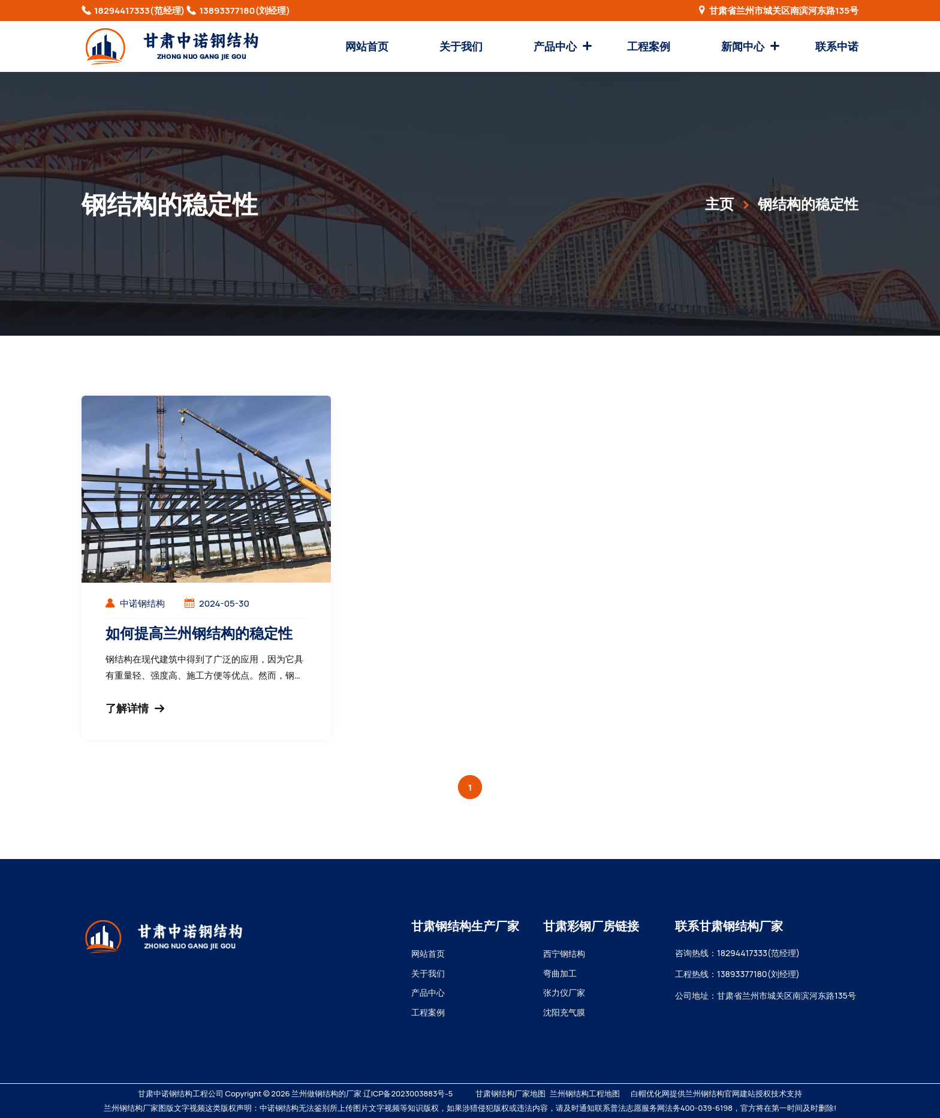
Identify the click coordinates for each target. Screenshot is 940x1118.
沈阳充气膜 (564, 1012)
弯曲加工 (560, 973)
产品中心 (555, 46)
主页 (719, 203)
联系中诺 (836, 46)
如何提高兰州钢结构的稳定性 (199, 633)
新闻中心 (742, 46)
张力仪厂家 (564, 992)
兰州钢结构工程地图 (585, 1093)
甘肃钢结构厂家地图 (510, 1093)
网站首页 (366, 46)
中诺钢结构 (142, 603)
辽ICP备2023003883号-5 (408, 1093)
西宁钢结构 (564, 953)
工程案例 (648, 46)
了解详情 (135, 708)
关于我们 (461, 46)
